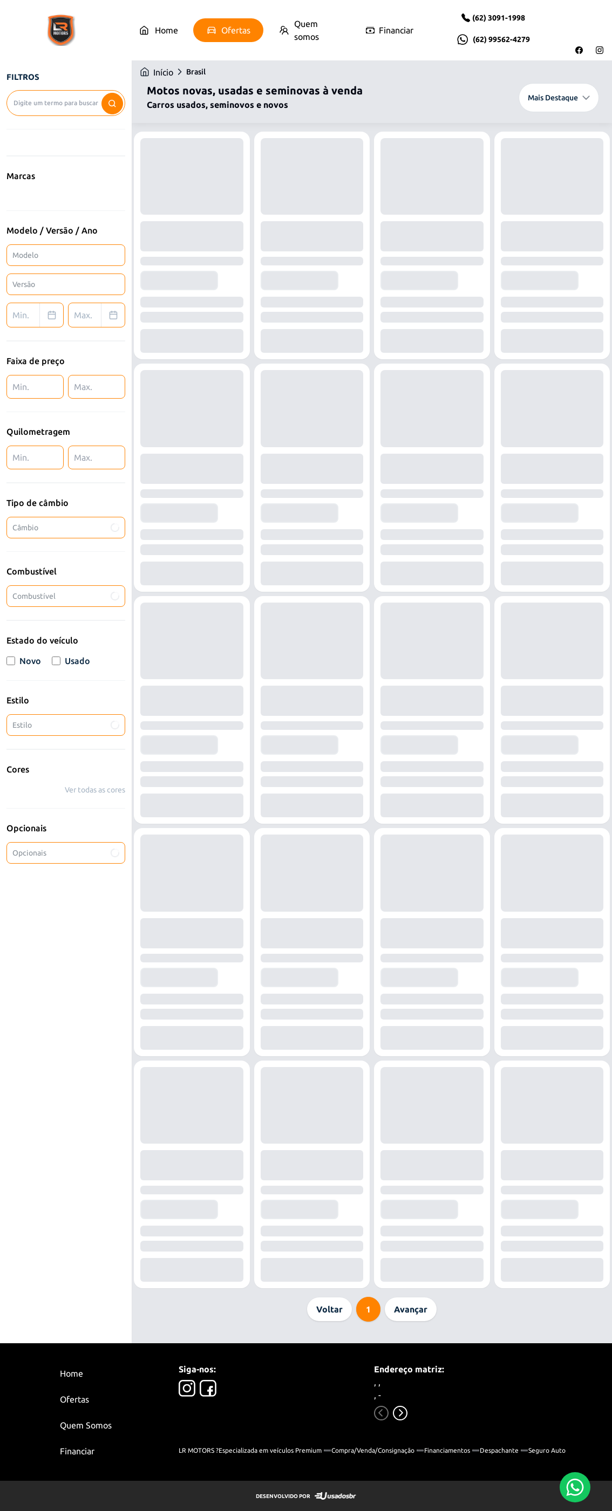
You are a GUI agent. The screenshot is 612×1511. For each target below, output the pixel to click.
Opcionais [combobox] (66, 852)
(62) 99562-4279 (501, 39)
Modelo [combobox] (25, 255)
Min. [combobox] (37, 315)
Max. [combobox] (99, 315)
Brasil (196, 71)
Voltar (329, 1309)
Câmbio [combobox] (66, 527)
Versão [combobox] (23, 284)
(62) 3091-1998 (498, 17)
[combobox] (65, 103)
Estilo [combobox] (66, 724)
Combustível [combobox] (66, 595)
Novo (23, 661)
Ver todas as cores (95, 789)
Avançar (410, 1309)
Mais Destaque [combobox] (559, 97)
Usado (71, 661)
